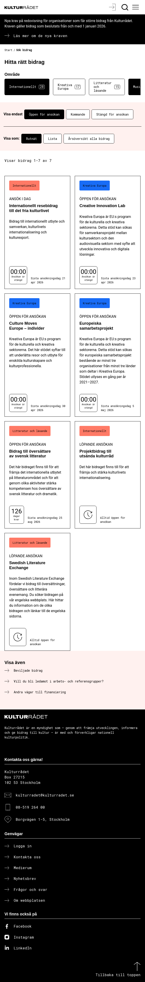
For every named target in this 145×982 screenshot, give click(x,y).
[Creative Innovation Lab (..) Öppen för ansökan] (108, 232)
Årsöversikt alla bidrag (89, 138)
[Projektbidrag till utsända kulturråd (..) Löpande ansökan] (108, 474)
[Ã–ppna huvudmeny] (136, 7)
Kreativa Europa (69, 87)
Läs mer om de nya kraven (40, 35)
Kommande (78, 114)
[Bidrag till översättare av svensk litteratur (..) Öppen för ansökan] (37, 474)
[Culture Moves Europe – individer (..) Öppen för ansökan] (37, 355)
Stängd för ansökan (112, 114)
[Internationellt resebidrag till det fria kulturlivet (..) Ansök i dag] (37, 232)
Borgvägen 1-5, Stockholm (43, 819)
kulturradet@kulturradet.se (45, 795)
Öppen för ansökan (44, 114)
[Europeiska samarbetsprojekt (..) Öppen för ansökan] (108, 355)
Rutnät (31, 138)
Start (8, 50)
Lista (52, 138)
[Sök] (125, 7)
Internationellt (27, 87)
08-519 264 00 (30, 807)
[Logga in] (113, 7)
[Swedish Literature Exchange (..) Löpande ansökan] (37, 592)
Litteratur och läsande (107, 87)
